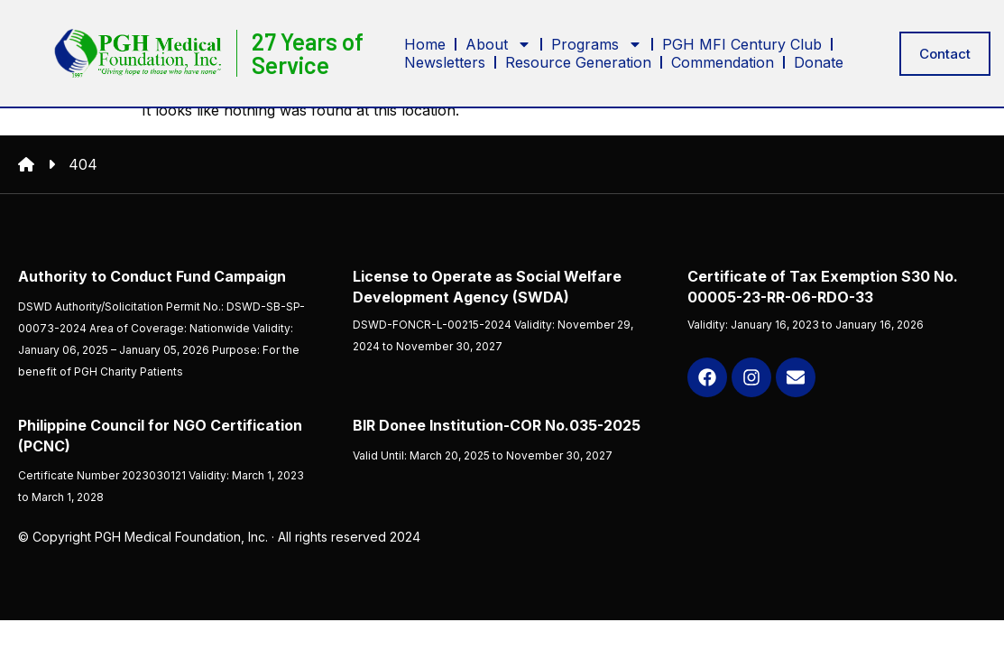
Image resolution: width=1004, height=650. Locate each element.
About (498, 43)
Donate (818, 61)
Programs (596, 43)
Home (425, 43)
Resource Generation (578, 61)
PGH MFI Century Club (742, 43)
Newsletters (444, 61)
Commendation (722, 61)
